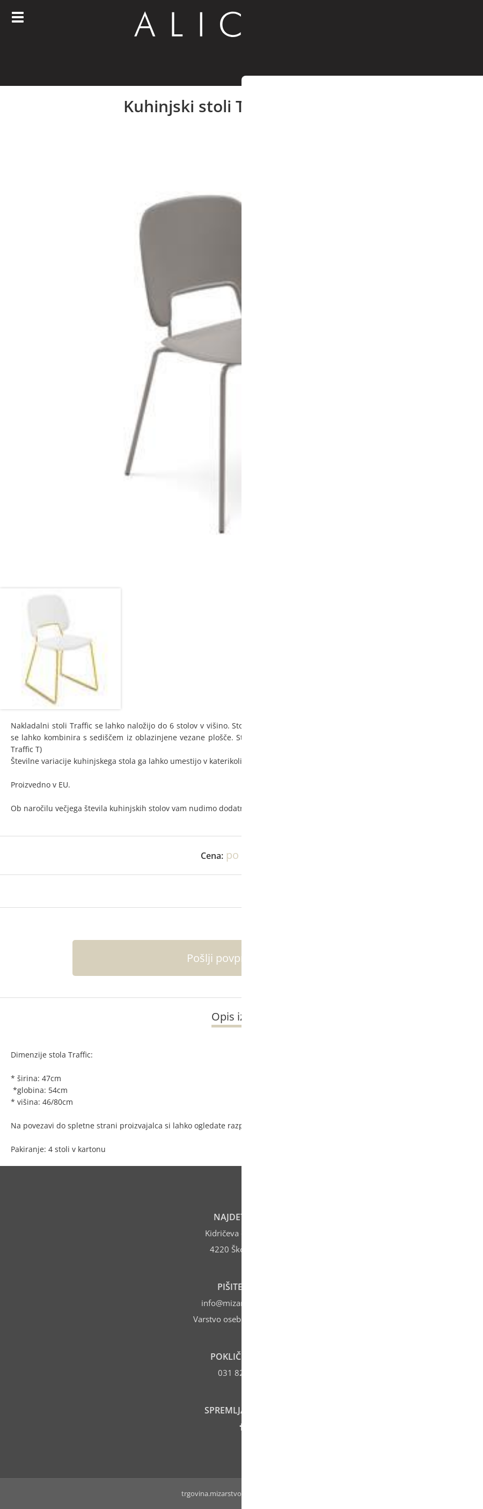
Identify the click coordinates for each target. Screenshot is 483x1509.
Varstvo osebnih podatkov (241, 1319)
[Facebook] (241, 1426)
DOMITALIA (315, 725)
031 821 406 (242, 1372)
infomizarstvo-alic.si (241, 1302)
